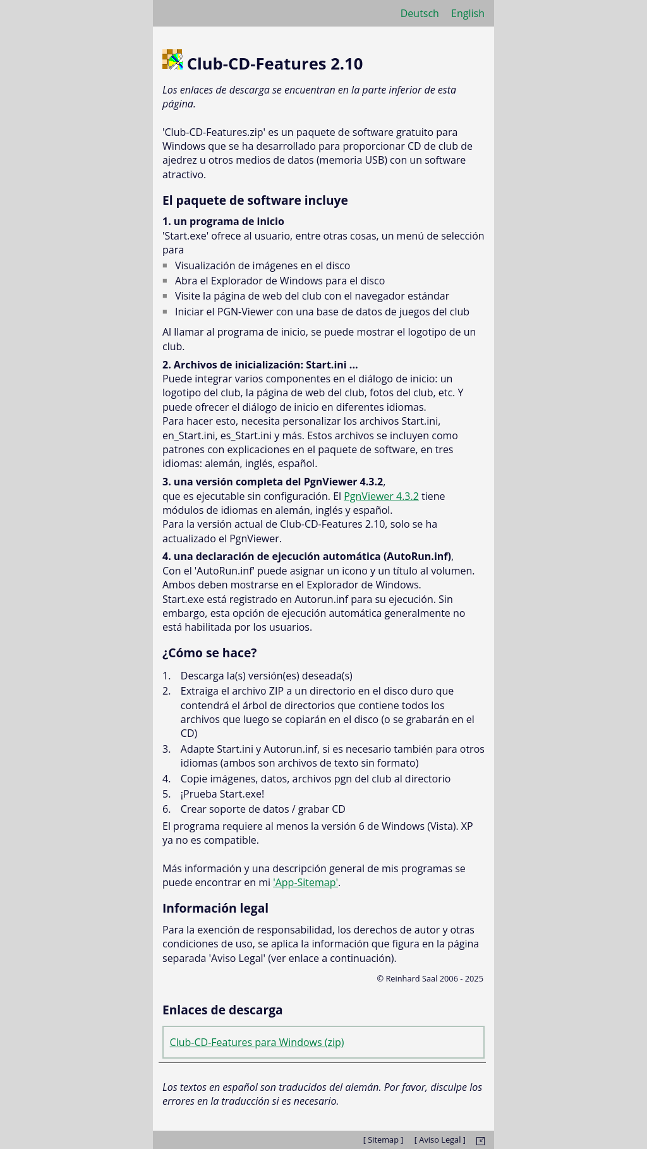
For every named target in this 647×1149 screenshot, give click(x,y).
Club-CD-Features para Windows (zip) (257, 1042)
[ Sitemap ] (383, 1139)
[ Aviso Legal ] (440, 1139)
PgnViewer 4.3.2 (381, 496)
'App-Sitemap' (305, 882)
